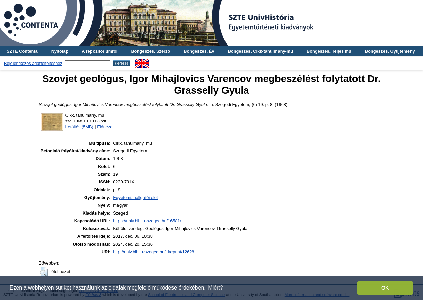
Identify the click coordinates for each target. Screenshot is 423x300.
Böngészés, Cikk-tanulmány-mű (260, 51)
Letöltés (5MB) (79, 126)
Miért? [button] (215, 288)
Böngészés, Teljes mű (329, 51)
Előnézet (105, 126)
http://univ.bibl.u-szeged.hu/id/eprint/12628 (153, 251)
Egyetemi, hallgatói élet (135, 197)
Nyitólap (59, 51)
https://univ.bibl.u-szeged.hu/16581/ (147, 220)
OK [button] (385, 288)
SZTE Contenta (22, 51)
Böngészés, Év (199, 51)
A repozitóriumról (99, 51)
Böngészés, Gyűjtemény (390, 51)
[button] (44, 272)
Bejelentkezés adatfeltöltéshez (33, 63)
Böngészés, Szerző (150, 51)
